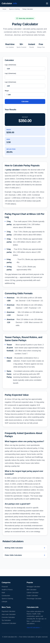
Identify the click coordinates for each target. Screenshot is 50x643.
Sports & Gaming (14, 9)
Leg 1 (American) (10, 65)
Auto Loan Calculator (9, 614)
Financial (5, 586)
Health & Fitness (7, 589)
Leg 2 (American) (10, 73)
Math (3, 592)
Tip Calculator (6, 620)
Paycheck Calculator (8, 611)
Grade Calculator (32, 595)
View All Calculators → (34, 627)
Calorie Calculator (33, 592)
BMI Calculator (32, 589)
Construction (6, 595)
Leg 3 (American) (10, 82)
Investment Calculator (9, 623)
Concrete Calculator (8, 617)
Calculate (25, 101)
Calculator (9, 3)
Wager (7, 90)
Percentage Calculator (34, 598)
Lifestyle (4, 601)
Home (4, 9)
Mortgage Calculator (33, 586)
